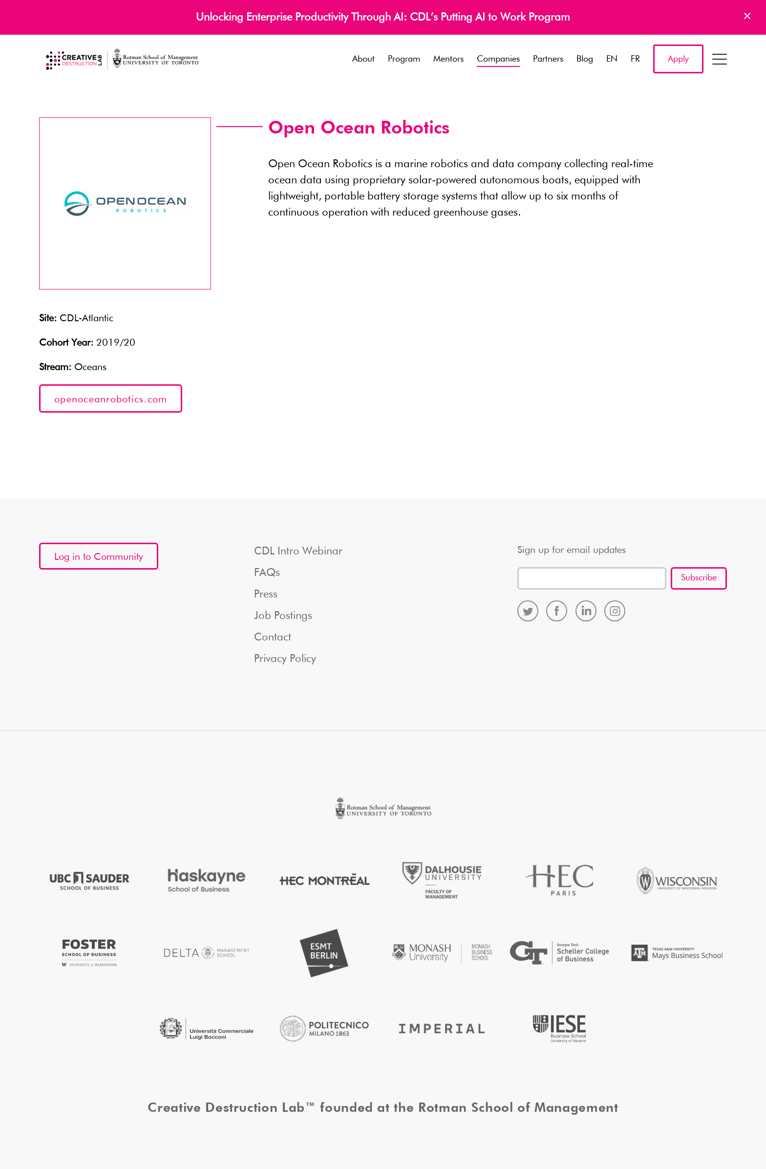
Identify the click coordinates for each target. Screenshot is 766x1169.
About (363, 59)
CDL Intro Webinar (298, 551)
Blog (584, 59)
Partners (548, 59)
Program (404, 59)
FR (635, 59)
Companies (498, 59)
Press (265, 594)
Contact (272, 637)
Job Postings (283, 616)
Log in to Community (98, 557)
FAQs (267, 573)
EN (611, 59)
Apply (678, 59)
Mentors (448, 59)
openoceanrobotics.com (110, 399)
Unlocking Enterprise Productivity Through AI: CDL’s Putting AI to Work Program (383, 17)
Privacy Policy (285, 659)
